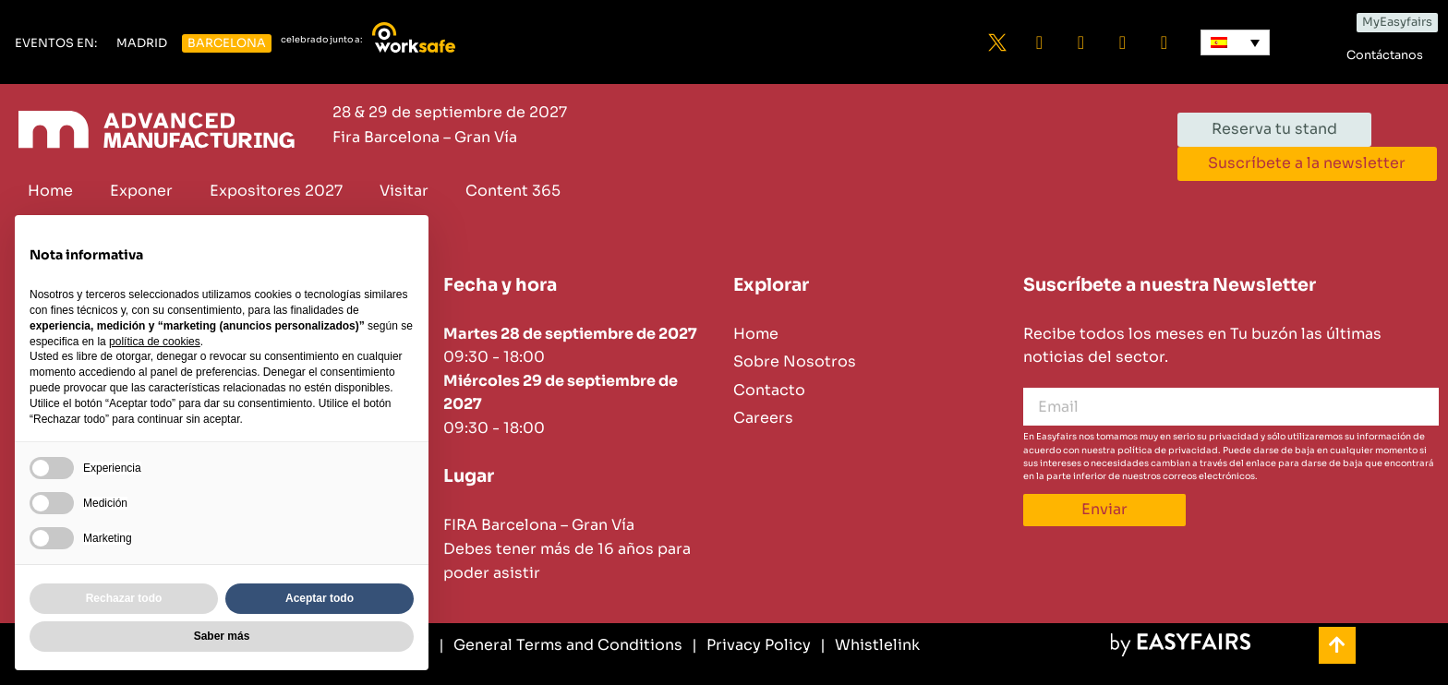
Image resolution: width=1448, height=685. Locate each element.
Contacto (769, 390)
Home (50, 190)
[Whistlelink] (869, 645)
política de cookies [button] (154, 341)
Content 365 (513, 190)
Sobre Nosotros (794, 361)
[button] (56, 44)
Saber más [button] (222, 636)
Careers (763, 417)
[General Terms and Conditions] (560, 645)
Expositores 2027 (276, 190)
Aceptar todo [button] (319, 598)
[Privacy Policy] (751, 645)
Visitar (404, 190)
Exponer (141, 190)
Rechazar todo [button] (124, 598)
